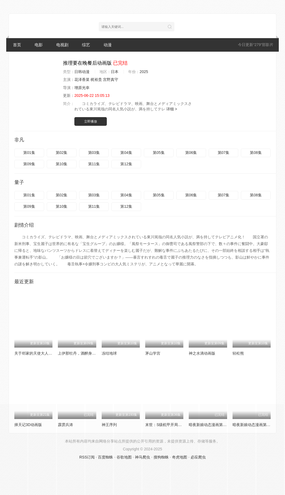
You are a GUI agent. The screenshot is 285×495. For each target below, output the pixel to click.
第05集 (159, 152)
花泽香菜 (82, 79)
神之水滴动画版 (202, 353)
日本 (114, 72)
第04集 (126, 152)
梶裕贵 (96, 79)
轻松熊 (238, 353)
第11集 (94, 164)
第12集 (126, 164)
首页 (17, 44)
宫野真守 (110, 79)
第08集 (256, 152)
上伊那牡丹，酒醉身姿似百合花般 (86, 353)
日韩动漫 (82, 72)
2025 (144, 72)
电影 (39, 44)
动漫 (108, 44)
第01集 (29, 152)
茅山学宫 (152, 353)
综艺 (86, 44)
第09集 (29, 164)
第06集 (191, 152)
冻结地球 (109, 353)
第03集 (94, 152)
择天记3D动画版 (28, 425)
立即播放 (90, 121)
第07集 (224, 152)
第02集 (62, 152)
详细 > (171, 109)
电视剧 (62, 44)
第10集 (62, 164)
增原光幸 (82, 87)
